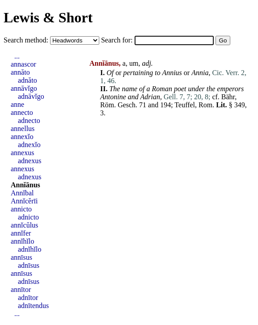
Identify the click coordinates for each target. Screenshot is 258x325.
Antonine (113, 97)
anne (17, 104)
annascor (23, 64)
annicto (21, 209)
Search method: (27, 40)
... (17, 56)
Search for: (118, 40)
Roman (162, 89)
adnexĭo (29, 144)
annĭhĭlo (22, 241)
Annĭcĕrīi (24, 201)
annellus (22, 128)
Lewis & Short (48, 17)
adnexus (29, 161)
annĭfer (21, 233)
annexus (22, 152)
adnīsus (28, 265)
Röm (107, 105)
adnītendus (33, 305)
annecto (22, 112)
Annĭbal (22, 193)
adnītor (28, 297)
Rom (205, 105)
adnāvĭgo (31, 96)
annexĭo (22, 136)
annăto (20, 72)
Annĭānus (25, 185)
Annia (199, 72)
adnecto (29, 120)
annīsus (21, 257)
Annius (172, 72)
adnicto (28, 217)
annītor (21, 289)
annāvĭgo (24, 88)
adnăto (27, 80)
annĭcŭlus (24, 225)
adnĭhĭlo (29, 249)
